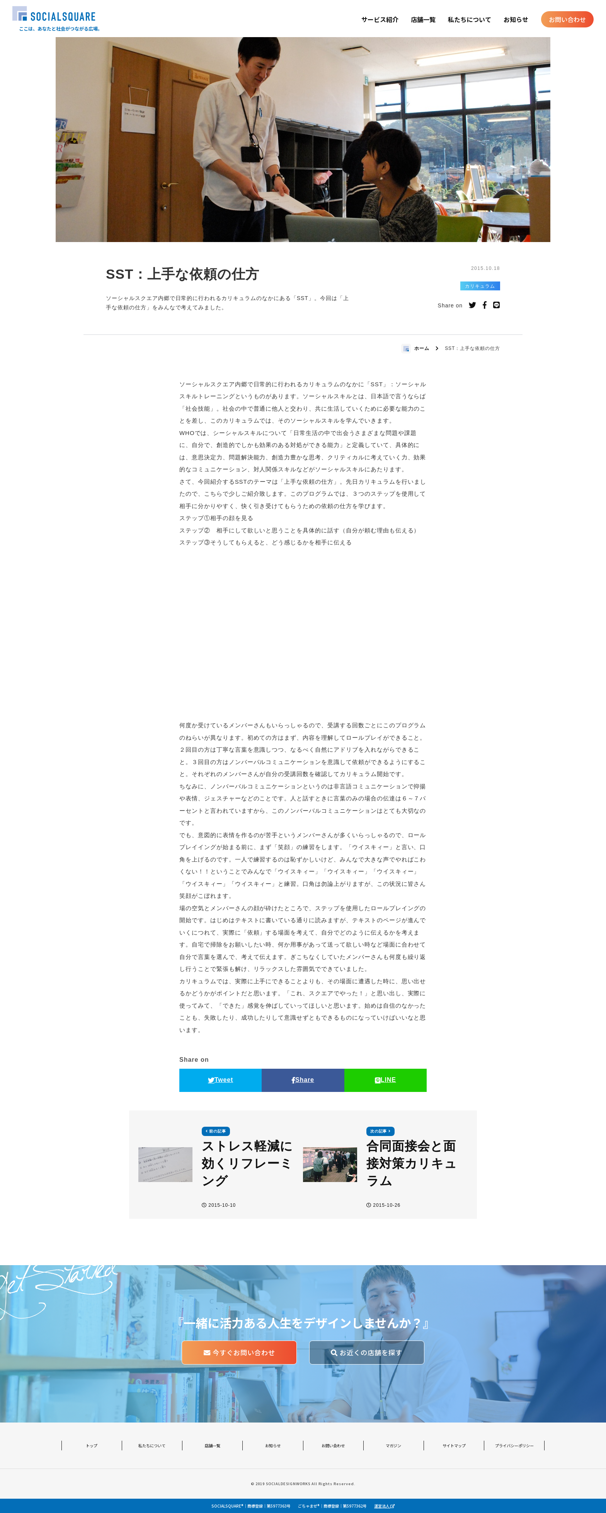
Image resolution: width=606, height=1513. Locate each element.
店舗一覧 (423, 19)
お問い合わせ (567, 19)
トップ (91, 1445)
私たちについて (469, 19)
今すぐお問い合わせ (239, 1352)
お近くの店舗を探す (366, 1352)
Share (303, 1079)
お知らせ (516, 19)
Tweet (220, 1079)
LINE (385, 1079)
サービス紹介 (379, 19)
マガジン (393, 1445)
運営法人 (384, 1506)
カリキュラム (480, 286)
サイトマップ (454, 1445)
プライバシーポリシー (514, 1445)
